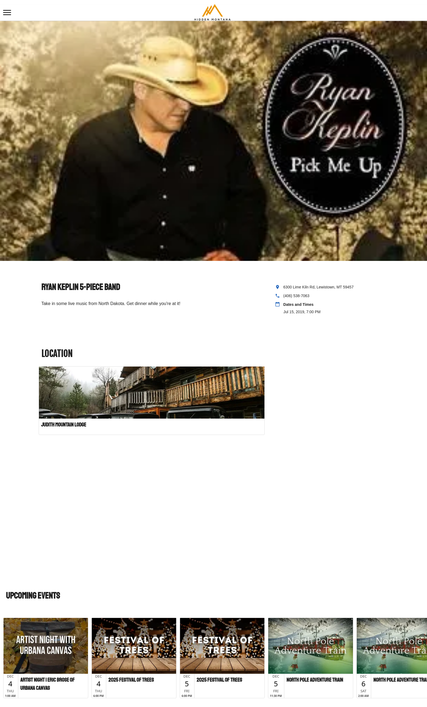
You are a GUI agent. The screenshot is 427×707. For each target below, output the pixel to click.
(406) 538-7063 (296, 296)
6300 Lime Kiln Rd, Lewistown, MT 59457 (318, 287)
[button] (7, 12)
